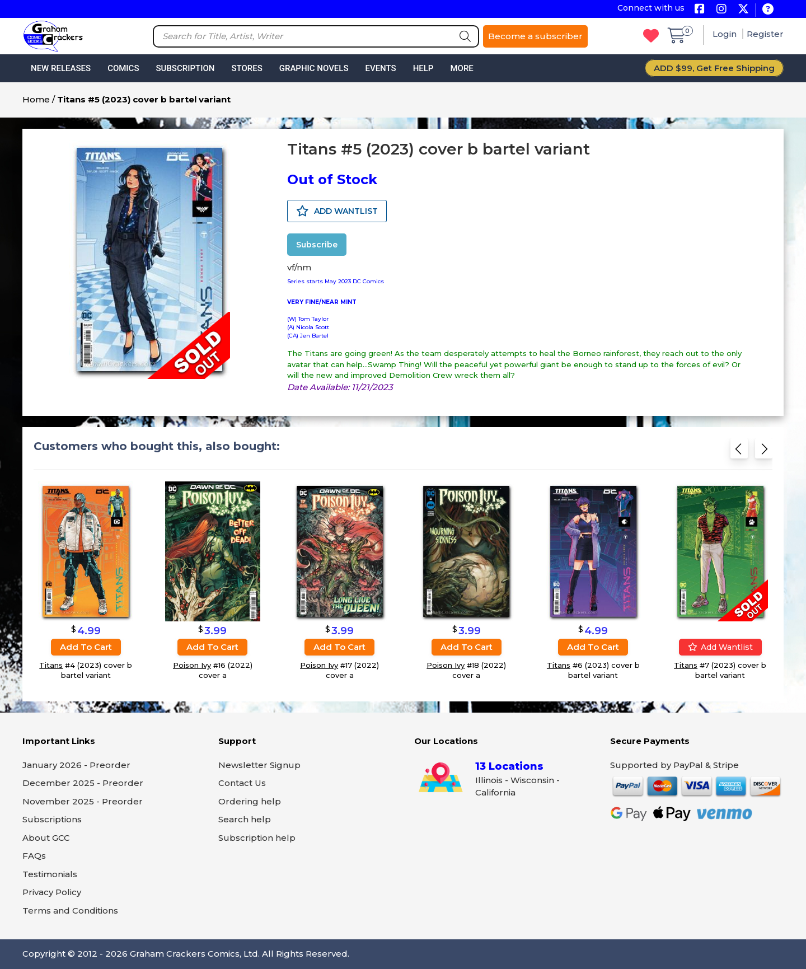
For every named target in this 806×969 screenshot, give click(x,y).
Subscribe (317, 245)
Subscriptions (52, 819)
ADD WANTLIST (337, 211)
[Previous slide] (739, 452)
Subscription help (257, 837)
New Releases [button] (61, 68)
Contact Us (242, 783)
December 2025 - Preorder (82, 783)
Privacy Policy (51, 892)
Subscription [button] (185, 68)
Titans (51, 665)
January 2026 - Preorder (76, 765)
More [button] (461, 68)
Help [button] (423, 68)
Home (36, 99)
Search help (244, 819)
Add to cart (86, 647)
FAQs (34, 855)
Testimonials (49, 874)
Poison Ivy (192, 665)
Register (765, 34)
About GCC (46, 837)
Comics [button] (123, 68)
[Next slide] (763, 452)
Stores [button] (246, 68)
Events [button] (380, 68)
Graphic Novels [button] (314, 68)
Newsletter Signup (259, 765)
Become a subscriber (535, 36)
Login (726, 34)
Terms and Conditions (70, 910)
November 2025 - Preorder (82, 801)
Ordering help (249, 801)
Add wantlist (720, 647)
